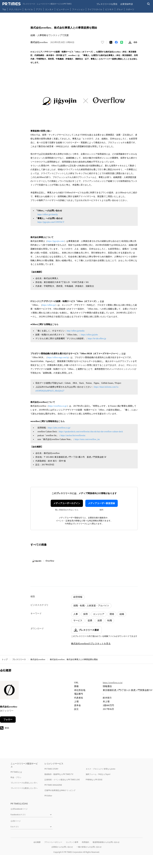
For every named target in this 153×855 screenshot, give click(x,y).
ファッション (78, 9)
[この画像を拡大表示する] (43, 561)
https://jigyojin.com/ (55, 241)
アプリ (39, 9)
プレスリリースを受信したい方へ (24, 782)
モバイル (29, 9)
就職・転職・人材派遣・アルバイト (91, 605)
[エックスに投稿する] (110, 42)
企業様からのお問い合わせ (62, 847)
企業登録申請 (126, 4)
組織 (122, 614)
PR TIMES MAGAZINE (53, 785)
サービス (77, 620)
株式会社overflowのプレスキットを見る (91, 643)
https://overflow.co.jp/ (58, 406)
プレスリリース (19, 659)
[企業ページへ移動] (9, 691)
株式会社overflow (37, 659)
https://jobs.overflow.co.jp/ (59, 428)
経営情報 (77, 597)
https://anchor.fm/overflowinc (73, 435)
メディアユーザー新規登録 (101, 503)
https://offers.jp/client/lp (48, 214)
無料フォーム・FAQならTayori (98, 774)
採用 (85, 614)
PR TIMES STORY (51, 769)
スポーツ (130, 9)
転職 (109, 620)
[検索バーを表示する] (149, 4)
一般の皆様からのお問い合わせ (89, 847)
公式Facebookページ (19, 809)
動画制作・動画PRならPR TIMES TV (59, 774)
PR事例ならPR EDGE (94, 779)
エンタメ (49, 9)
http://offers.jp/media (75, 331)
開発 (112, 614)
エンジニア (98, 614)
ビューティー (62, 9)
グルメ (120, 9)
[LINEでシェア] (121, 42)
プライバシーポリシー (53, 842)
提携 (90, 620)
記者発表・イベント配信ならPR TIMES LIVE (62, 779)
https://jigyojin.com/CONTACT (51, 222)
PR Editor (48, 795)
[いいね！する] (102, 42)
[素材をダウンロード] (130, 42)
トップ (5, 659)
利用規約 (85, 842)
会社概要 (37, 842)
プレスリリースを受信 (106, 4)
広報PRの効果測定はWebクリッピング (60, 790)
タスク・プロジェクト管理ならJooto (100, 769)
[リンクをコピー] (135, 42)
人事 (75, 614)
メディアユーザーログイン (66, 503)
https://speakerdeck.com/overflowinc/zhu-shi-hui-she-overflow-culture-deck (91, 431)
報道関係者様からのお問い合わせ (106, 842)
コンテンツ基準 (72, 842)
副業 (100, 620)
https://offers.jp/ (49, 305)
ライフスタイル (95, 9)
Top (4, 9)
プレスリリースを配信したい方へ (24, 788)
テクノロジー (15, 9)
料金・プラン (16, 777)
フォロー (7, 719)
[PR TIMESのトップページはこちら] (37, 4)
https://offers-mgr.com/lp (57, 357)
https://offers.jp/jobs (89, 335)
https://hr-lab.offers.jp (97, 338)
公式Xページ (16, 821)
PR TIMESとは (16, 772)
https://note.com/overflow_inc (87, 439)
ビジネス (109, 9)
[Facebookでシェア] (116, 42)
